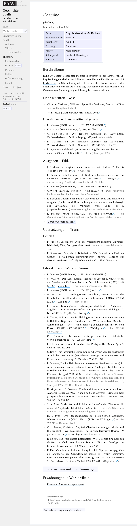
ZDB (95, 178)
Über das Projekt (12, 87)
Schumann (57, 133)
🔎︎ (25, 31)
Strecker (54, 129)
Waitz (53, 190)
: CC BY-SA (10, 93)
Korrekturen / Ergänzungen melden (63, 509)
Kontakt (6, 96)
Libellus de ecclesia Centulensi (82, 194)
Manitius (55, 278)
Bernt (53, 351)
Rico (52, 450)
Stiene (58, 415)
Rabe (56, 404)
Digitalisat (53, 331)
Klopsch (54, 241)
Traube (54, 305)
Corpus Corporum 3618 (60, 221)
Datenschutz (8, 99)
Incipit (8, 82)
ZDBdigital (111, 178)
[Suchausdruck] (13, 31)
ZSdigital (63, 285)
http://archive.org (57, 209)
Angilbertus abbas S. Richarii (83, 33)
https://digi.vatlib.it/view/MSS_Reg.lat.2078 (74, 112)
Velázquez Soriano (112, 457)
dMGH (99, 125)
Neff (52, 198)
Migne (56, 167)
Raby (57, 344)
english (14, 104)
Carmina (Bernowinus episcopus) (65, 484)
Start (5, 26)
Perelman (72, 389)
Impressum (16, 96)
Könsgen (51, 374)
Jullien (57, 389)
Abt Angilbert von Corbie (83, 217)
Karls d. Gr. (49, 83)
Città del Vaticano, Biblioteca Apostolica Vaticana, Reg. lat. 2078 (84, 104)
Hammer (57, 427)
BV (70, 170)
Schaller (56, 141)
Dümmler (54, 125)
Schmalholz (56, 253)
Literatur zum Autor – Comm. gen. (70, 469)
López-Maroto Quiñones (63, 461)
